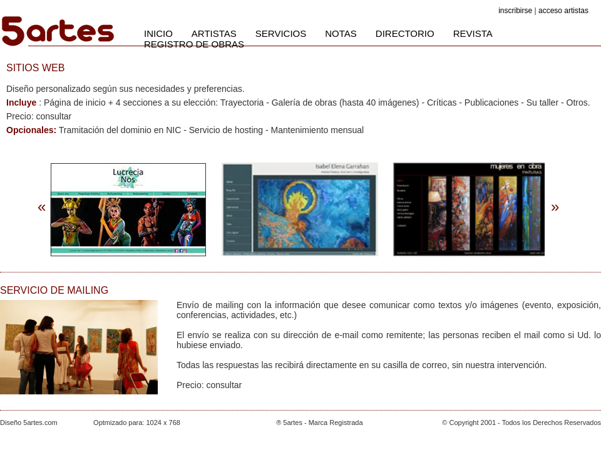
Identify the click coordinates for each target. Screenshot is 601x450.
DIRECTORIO (405, 33)
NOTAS (341, 33)
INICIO (158, 33)
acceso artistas (563, 10)
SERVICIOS (280, 33)
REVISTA (473, 33)
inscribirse (515, 10)
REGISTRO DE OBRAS (194, 44)
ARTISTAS (214, 33)
